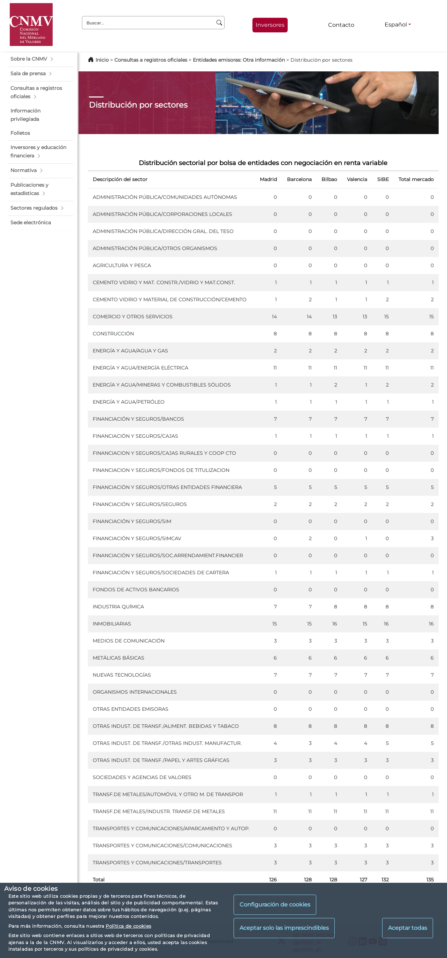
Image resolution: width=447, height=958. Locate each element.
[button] (40, 59)
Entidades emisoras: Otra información (239, 60)
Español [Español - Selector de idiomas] (396, 24)
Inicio (102, 60)
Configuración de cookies (275, 904)
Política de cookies (128, 926)
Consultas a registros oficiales (150, 60)
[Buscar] (219, 22)
